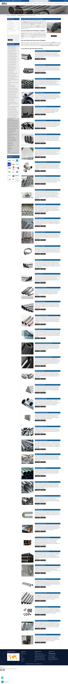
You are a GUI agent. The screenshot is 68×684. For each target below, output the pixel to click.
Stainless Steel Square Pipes (40, 301)
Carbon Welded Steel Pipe (11, 131)
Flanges (9, 151)
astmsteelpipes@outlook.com (53, 659)
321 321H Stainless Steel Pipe (40, 189)
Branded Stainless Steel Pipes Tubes (13, 128)
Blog (21, 656)
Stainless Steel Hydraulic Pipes (40, 51)
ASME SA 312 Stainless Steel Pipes (41, 440)
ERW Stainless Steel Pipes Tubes (12, 120)
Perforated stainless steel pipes (40, 634)
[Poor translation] (3, 670)
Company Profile (29, 3)
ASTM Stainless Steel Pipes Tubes (13, 123)
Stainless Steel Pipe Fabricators (40, 468)
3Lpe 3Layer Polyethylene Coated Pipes (42, 551)
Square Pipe (9, 146)
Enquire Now (43, 72)
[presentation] (13, 36)
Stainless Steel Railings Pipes (40, 565)
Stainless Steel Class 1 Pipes (40, 454)
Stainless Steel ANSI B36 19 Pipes (41, 426)
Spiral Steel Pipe (10, 132)
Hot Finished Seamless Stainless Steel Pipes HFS (43, 343)
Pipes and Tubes (13, 15)
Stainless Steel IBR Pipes (39, 495)
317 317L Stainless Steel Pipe (12, 61)
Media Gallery (59, 3)
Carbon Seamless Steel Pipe (12, 129)
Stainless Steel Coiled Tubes (40, 246)
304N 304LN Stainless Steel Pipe (41, 106)
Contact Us (65, 3)
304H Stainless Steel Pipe (39, 92)
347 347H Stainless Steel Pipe (40, 204)
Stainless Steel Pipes (39, 259)
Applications (44, 3)
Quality (40, 3)
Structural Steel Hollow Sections (12, 134)
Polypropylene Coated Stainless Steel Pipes (42, 537)
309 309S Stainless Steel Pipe (40, 120)
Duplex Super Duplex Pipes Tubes (12, 126)
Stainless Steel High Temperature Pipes (42, 481)
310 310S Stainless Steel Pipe (40, 148)
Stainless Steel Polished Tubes (40, 579)
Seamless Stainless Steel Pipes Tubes (40, 655)
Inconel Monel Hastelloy (11, 137)
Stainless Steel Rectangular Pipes (41, 287)
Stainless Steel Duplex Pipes (12, 48)
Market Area (23, 659)
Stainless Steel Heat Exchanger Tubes (41, 412)
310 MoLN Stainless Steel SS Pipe (41, 134)
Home (25, 3)
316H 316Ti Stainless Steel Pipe (40, 162)
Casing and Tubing (10, 145)
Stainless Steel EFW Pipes (39, 370)
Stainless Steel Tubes (39, 273)
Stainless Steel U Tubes (39, 509)
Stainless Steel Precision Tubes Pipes (41, 606)
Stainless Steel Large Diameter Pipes (41, 620)
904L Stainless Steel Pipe (39, 218)
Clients (55, 3)
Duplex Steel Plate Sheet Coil (12, 140)
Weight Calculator (50, 3)
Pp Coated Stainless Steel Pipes (40, 523)
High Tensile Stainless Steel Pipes (12, 115)
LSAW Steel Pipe (10, 148)
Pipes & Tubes (35, 3)
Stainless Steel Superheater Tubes (41, 398)
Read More (37, 72)
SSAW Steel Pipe (10, 143)
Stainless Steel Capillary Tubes (40, 232)
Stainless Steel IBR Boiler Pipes (40, 78)
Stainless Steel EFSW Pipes (40, 384)
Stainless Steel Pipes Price (40, 329)
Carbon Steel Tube (10, 142)
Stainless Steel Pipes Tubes (21, 15)
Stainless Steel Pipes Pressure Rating (41, 315)
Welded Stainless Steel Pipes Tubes (40, 659)
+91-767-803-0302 (52, 656)
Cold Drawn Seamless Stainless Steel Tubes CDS (43, 357)
